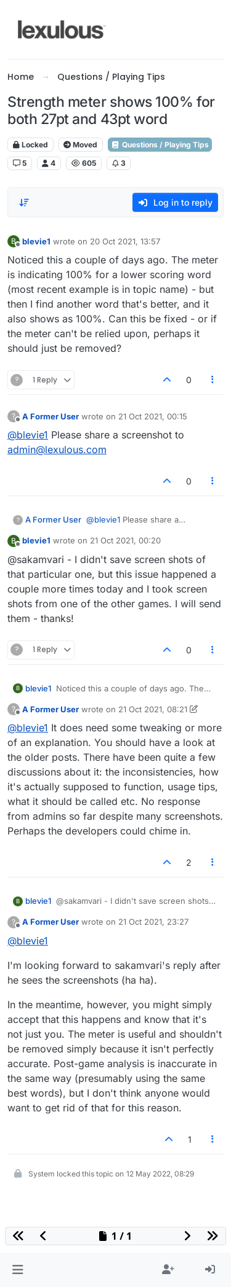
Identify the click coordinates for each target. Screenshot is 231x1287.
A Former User (50, 416)
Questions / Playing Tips (160, 144)
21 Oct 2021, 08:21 (152, 709)
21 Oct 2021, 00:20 (125, 540)
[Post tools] (213, 379)
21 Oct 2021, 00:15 (152, 416)
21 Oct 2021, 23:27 (153, 922)
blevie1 (36, 241)
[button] (17, 1270)
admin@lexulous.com (57, 449)
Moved (80, 144)
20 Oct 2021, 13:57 (125, 241)
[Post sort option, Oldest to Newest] (24, 202)
